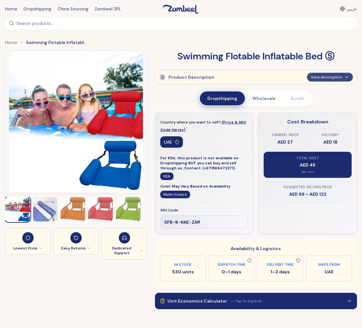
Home (11, 9)
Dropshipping (37, 9)
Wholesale (264, 98)
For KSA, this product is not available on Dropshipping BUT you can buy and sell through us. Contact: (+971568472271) (199, 163)
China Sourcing (73, 9)
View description (330, 79)
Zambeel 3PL (108, 9)
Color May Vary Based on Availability (195, 186)
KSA (166, 176)
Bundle (297, 98)
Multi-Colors (175, 194)
